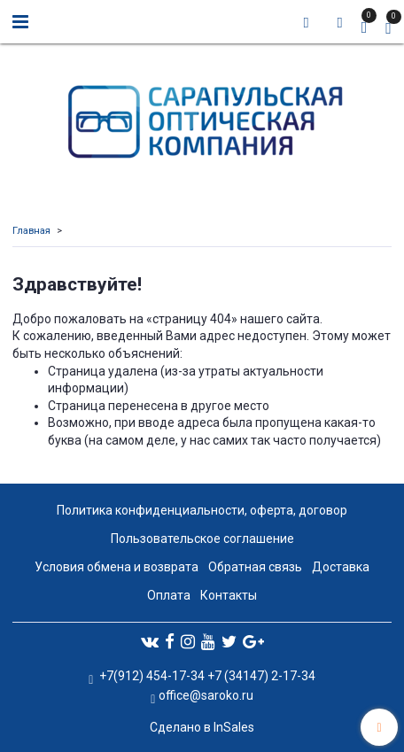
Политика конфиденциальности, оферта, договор (202, 510)
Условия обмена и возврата (116, 567)
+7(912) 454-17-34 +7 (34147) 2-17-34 (206, 676)
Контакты (228, 595)
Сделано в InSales (202, 727)
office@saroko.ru (206, 695)
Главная (31, 230)
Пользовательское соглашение (202, 538)
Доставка (340, 567)
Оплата (168, 595)
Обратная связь (255, 567)
